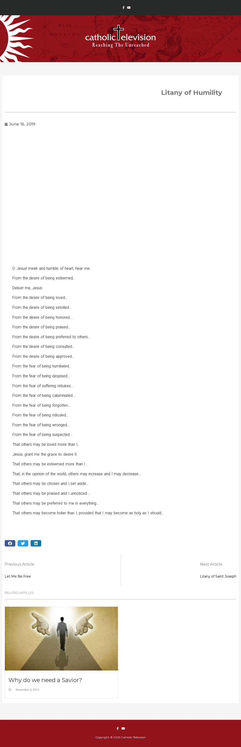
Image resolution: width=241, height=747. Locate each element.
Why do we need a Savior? (45, 680)
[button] (10, 543)
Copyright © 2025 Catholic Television (120, 737)
